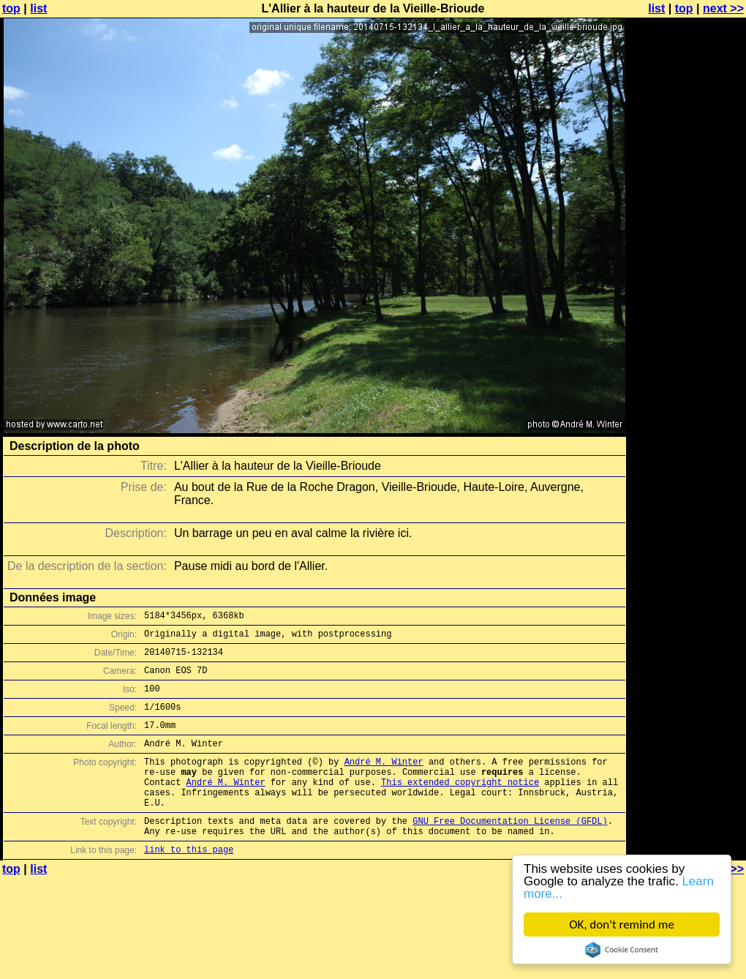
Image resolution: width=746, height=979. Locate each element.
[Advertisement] (686, 188)
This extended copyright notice (460, 806)
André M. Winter (383, 781)
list (38, 8)
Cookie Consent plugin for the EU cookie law (621, 950)
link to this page (188, 884)
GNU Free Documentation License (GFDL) (509, 851)
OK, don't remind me (621, 924)
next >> (723, 8)
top (11, 8)
